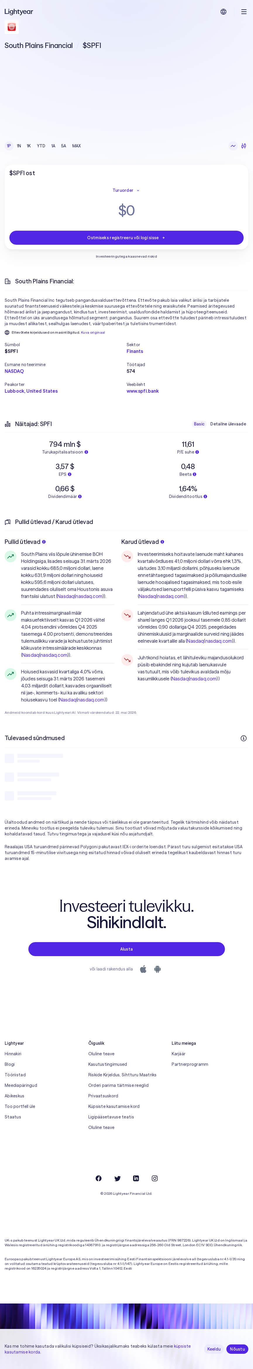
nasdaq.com (88, 596)
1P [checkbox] (9, 146)
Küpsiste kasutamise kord (114, 1106)
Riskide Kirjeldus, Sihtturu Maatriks (122, 1074)
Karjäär (178, 1053)
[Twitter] (117, 1178)
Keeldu (214, 1349)
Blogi (10, 1064)
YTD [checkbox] (41, 146)
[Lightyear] (19, 11)
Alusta (126, 949)
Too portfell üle (20, 1106)
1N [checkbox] (19, 146)
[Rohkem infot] (243, 738)
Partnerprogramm (190, 1064)
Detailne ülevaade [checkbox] (228, 424)
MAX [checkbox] (76, 146)
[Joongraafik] (233, 146)
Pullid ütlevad (25, 541)
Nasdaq (65, 596)
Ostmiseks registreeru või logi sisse (126, 237)
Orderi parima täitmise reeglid (118, 1085)
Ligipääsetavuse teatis (111, 1117)
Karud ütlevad (142, 541)
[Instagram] (155, 1178)
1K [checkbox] (29, 146)
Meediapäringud (21, 1085)
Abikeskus (15, 1096)
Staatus (13, 1117)
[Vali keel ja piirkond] (223, 12)
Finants (135, 351)
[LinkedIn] (136, 1178)
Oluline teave (101, 1053)
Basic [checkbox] (199, 424)
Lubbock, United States (31, 391)
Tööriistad (15, 1074)
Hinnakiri (13, 1053)
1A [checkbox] (53, 146)
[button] (66, 345)
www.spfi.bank (143, 391)
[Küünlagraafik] (243, 146)
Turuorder (127, 190)
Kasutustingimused (107, 1064)
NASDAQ (14, 371)
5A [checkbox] (63, 146)
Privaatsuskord (103, 1096)
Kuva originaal (93, 332)
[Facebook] (98, 1178)
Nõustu (237, 1349)
